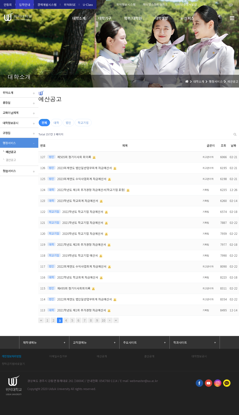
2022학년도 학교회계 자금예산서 (78, 277)
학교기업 (83, 122)
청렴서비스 (19, 171)
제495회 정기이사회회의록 (74, 288)
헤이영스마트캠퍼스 (155, 4)
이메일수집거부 (58, 356)
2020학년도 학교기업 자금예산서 (83, 233)
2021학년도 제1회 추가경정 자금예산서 (82, 310)
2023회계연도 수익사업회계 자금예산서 (82, 179)
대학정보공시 (19, 123)
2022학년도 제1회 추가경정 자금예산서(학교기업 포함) (91, 190)
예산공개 (102, 356)
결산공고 (9, 160)
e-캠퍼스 (187, 18)
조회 (223, 145)
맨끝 (116, 320)
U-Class (88, 4)
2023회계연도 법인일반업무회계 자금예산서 (85, 168)
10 (103, 320)
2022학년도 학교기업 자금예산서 (83, 211)
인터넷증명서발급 (186, 4)
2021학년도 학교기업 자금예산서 (83, 222)
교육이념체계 (19, 113)
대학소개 (78, 18)
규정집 (19, 133)
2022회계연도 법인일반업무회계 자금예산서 (85, 299)
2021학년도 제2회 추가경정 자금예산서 (82, 244)
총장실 (19, 103)
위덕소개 (19, 93)
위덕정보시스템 (126, 4)
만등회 (8, 4)
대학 (56, 122)
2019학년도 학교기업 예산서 (80, 255)
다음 (110, 320)
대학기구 (104, 18)
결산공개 (149, 356)
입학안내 (24, 4)
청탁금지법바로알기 (13, 364)
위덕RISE (70, 4)
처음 (41, 320)
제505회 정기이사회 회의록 (74, 157)
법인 (68, 122)
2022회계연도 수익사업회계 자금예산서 (82, 266)
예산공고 (9, 152)
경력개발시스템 (47, 4)
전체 (44, 122)
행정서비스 (19, 143)
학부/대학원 (133, 18)
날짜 (233, 145)
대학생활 (161, 18)
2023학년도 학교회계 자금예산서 (78, 200)
